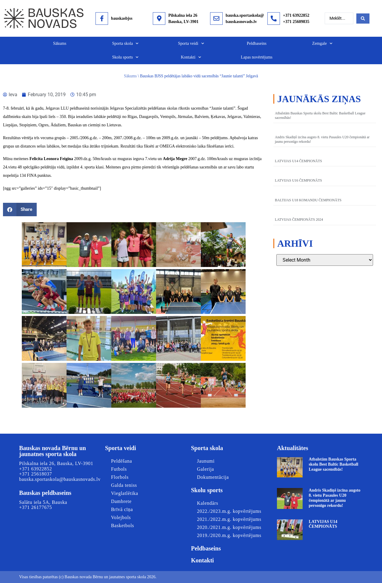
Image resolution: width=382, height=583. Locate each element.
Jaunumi (206, 461)
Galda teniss (124, 485)
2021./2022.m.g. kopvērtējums (229, 519)
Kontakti (191, 57)
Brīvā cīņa (122, 509)
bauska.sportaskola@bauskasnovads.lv (60, 479)
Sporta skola (125, 43)
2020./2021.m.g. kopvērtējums (229, 527)
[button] (20, 209)
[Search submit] (362, 18)
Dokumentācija (213, 477)
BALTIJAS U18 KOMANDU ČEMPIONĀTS (308, 200)
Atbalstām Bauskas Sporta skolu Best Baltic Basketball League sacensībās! (333, 464)
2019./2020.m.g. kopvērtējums (229, 535)
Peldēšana (121, 461)
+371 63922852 (296, 15)
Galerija (205, 469)
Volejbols (121, 517)
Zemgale (322, 43)
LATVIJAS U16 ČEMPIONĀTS (298, 180)
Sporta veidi (191, 43)
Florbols (120, 477)
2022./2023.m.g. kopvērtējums (229, 511)
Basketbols (122, 525)
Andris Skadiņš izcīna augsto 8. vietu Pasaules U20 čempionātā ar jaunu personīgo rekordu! (334, 497)
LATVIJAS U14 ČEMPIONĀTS (298, 161)
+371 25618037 (35, 473)
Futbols (119, 469)
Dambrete (121, 501)
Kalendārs (207, 503)
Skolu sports (125, 57)
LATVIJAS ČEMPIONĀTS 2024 (299, 219)
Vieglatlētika (124, 493)
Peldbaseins (257, 43)
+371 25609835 (296, 21)
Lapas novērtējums (256, 57)
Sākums (59, 43)
